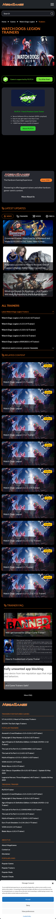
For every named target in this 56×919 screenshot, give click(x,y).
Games (13, 22)
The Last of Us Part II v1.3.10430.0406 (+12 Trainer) (22, 749)
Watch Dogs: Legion (27, 22)
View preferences (28, 911)
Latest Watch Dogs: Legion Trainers (15, 312)
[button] (53, 883)
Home (4, 22)
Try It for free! (44, 79)
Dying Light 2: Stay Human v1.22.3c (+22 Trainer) (20, 737)
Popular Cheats (8, 876)
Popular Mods (7, 872)
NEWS (8, 216)
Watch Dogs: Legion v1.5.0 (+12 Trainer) (19, 330)
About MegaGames (9, 845)
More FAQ (28, 695)
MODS (37, 216)
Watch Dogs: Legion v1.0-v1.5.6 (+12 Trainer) (21, 318)
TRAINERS (22, 216)
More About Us (28, 196)
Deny (28, 905)
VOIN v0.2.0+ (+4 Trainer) (12, 762)
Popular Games (8, 863)
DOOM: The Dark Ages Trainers (14, 723)
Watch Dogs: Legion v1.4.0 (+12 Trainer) (19, 335)
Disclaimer (6, 854)
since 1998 (45, 180)
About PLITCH (28, 128)
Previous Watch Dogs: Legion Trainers (20, 348)
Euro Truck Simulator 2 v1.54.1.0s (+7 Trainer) (19, 822)
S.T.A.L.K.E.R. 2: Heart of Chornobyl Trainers (19, 719)
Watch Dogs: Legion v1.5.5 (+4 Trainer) (18, 324)
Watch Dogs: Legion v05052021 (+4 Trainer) (20, 341)
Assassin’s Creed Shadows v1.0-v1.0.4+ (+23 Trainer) (22, 733)
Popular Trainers (8, 868)
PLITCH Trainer (8, 790)
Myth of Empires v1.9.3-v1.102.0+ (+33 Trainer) (20, 757)
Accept (28, 899)
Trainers (42, 22)
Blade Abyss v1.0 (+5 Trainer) (13, 766)
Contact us (6, 849)
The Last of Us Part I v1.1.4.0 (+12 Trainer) (18, 753)
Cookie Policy (27, 916)
